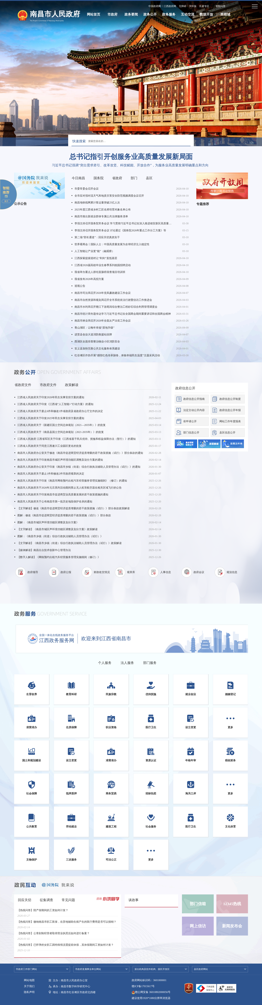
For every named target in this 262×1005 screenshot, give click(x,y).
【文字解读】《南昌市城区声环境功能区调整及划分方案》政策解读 (57, 529)
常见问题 (68, 900)
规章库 (131, 572)
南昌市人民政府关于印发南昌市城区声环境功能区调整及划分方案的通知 (60, 459)
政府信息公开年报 (230, 410)
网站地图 (29, 980)
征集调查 (46, 900)
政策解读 (71, 385)
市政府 (112, 14)
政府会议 (198, 572)
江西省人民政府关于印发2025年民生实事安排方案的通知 (50, 418)
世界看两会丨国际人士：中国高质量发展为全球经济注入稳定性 (112, 244)
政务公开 (150, 14)
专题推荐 (202, 204)
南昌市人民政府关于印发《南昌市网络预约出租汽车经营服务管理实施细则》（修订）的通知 (72, 480)
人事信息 (165, 572)
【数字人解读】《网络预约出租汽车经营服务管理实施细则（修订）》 (58, 557)
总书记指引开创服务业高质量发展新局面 (131, 157)
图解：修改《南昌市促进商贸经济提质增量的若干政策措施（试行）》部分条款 (64, 515)
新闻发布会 (232, 926)
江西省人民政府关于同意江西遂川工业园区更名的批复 (49, 445)
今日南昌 (78, 178)
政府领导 (32, 572)
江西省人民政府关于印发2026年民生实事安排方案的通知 (50, 397)
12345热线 (232, 904)
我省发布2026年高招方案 (89, 279)
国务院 (99, 178)
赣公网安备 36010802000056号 (151, 992)
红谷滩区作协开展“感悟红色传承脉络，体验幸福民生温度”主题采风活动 (117, 355)
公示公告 (20, 203)
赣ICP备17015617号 (143, 986)
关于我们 (29, 986)
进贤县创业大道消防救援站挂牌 (93, 334)
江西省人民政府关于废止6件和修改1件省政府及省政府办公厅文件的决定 (60, 411)
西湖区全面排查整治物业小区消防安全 (97, 341)
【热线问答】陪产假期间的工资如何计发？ (42, 912)
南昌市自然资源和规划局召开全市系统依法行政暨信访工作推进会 (113, 299)
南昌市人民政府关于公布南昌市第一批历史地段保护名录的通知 (54, 501)
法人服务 (127, 663)
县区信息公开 (227, 432)
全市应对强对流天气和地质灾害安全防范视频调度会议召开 (109, 195)
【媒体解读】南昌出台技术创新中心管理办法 (44, 550)
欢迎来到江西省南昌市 (106, 638)
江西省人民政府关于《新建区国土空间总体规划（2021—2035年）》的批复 (61, 425)
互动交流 (187, 14)
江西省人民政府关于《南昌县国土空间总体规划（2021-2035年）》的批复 (60, 432)
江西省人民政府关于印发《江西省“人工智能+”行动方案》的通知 (55, 404)
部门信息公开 (191, 432)
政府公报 (65, 572)
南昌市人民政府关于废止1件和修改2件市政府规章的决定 (50, 473)
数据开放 (206, 14)
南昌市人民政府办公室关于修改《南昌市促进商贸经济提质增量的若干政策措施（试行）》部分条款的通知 (80, 452)
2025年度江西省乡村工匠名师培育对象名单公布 (103, 209)
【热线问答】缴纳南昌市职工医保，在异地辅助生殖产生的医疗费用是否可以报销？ (66, 923)
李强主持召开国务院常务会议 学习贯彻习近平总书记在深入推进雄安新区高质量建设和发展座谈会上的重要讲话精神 (123, 223)
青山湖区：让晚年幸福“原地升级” (94, 327)
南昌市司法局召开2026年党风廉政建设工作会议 (103, 292)
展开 (6, 201)
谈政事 (133, 900)
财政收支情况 (102, 572)
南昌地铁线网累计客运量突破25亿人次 (97, 202)
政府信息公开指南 (194, 399)
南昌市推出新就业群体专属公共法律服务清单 (101, 216)
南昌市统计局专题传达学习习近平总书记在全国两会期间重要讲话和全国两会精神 (123, 313)
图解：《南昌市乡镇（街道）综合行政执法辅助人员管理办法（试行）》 (60, 536)
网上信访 (198, 926)
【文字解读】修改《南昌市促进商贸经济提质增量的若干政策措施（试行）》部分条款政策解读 (73, 508)
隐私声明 (29, 992)
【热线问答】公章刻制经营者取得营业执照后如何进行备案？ (53, 935)
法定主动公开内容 (194, 410)
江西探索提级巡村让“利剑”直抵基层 (96, 258)
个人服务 (104, 663)
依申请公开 (190, 421)
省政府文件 (23, 385)
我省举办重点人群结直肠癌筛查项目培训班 (100, 272)
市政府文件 (48, 385)
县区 (149, 178)
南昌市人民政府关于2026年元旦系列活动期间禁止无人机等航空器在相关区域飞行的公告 (69, 487)
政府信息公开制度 (230, 399)
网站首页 (93, 14)
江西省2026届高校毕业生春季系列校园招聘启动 (103, 265)
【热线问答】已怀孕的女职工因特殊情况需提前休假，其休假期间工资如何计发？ (65, 947)
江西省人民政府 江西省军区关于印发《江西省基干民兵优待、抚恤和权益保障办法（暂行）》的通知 (76, 438)
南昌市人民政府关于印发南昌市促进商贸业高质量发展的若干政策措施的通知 (62, 494)
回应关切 (24, 900)
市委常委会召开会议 (87, 188)
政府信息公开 (185, 388)
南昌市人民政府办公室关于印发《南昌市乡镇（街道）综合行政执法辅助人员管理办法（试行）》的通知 (78, 466)
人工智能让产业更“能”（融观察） (94, 251)
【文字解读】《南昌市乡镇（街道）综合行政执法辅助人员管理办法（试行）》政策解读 (69, 543)
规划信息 (232, 572)
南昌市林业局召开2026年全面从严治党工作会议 (103, 320)
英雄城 (225, 14)
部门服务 (150, 663)
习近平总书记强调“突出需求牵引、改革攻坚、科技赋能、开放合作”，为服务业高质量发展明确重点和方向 (130, 165)
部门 (134, 178)
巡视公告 (80, 285)
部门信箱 (198, 904)
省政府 (117, 178)
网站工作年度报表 (230, 421)
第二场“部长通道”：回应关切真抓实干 (97, 237)
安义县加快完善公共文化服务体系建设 (97, 348)
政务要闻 (131, 14)
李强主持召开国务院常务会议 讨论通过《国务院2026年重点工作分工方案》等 (120, 230)
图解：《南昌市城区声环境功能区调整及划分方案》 (48, 522)
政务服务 (168, 14)
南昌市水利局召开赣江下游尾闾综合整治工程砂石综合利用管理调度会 (116, 306)
